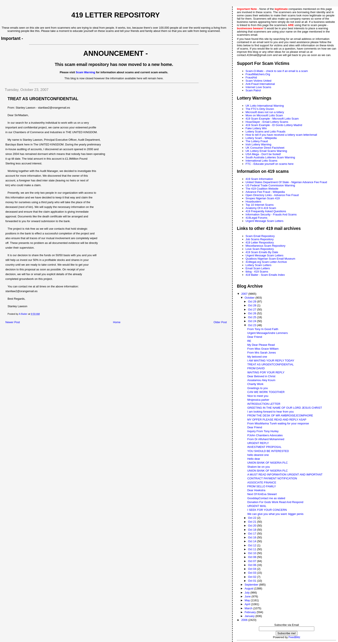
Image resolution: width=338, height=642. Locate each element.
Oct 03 (252, 572)
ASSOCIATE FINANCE (261, 482)
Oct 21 (252, 521)
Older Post (220, 322)
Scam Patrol (253, 90)
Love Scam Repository (260, 249)
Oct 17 (252, 533)
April (248, 604)
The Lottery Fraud (257, 141)
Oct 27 (252, 309)
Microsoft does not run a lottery (265, 112)
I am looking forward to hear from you (270, 411)
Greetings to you (257, 388)
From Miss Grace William (263, 348)
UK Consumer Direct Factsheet (265, 147)
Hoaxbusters (253, 201)
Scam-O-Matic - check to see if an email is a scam (277, 71)
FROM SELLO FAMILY (261, 486)
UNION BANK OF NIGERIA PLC (267, 462)
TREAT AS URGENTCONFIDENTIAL (270, 364)
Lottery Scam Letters (258, 265)
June (248, 596)
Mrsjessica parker (258, 399)
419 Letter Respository (260, 242)
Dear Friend (254, 336)
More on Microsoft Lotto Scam (264, 115)
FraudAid (251, 77)
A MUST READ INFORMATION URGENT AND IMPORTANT (284, 474)
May (248, 600)
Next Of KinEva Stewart (262, 494)
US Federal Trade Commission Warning (270, 185)
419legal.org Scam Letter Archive (266, 261)
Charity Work (255, 384)
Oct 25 (252, 317)
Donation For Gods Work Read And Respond (275, 502)
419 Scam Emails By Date (262, 252)
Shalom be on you (258, 466)
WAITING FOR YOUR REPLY (265, 372)
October (250, 297)
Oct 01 (252, 580)
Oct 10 (252, 553)
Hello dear (253, 458)
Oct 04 (252, 568)
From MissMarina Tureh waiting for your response (278, 423)
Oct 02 (252, 576)
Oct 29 (252, 301)
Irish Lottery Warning (258, 144)
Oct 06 (252, 565)
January (250, 616)
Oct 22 (252, 517)
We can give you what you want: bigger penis (275, 514)
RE (249, 341)
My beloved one (257, 356)
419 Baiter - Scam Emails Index (265, 274)
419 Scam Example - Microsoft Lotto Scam (272, 118)
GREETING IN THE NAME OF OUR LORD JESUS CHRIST (284, 407)
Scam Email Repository (260, 236)
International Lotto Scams (261, 160)
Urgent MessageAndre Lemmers (267, 333)
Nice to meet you (257, 395)
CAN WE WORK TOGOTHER (266, 392)
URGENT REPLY (258, 443)
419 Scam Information (259, 179)
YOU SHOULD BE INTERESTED (268, 451)
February (251, 612)
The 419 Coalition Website (262, 188)
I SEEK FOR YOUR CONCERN (267, 509)
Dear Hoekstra (256, 490)
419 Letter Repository (115, 15)
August (249, 588)
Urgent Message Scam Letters (264, 221)
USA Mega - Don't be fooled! (263, 154)
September (252, 584)
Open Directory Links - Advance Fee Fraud (272, 195)
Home (116, 322)
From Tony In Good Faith (262, 329)
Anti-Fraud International (260, 84)
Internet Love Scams (258, 87)
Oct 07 (252, 561)
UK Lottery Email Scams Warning (266, 151)
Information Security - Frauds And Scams (271, 214)
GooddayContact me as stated (266, 498)
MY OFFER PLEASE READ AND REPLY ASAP (276, 419)
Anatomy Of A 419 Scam (261, 208)
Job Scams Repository (260, 239)
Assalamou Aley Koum (261, 380)
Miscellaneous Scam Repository (265, 245)
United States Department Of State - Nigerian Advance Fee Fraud (286, 182)
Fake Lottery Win (256, 128)
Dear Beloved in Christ (261, 376)
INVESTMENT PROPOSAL (264, 447)
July (247, 592)
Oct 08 (252, 557)
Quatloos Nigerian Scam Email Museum (270, 258)
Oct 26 (252, 313)
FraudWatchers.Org (258, 74)
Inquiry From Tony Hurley (263, 431)
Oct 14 (252, 541)
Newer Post (12, 322)
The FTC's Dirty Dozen (260, 109)
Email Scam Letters (258, 268)
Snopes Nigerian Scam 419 (263, 198)
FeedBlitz (294, 637)
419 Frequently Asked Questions (266, 211)
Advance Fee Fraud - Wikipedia (265, 191)
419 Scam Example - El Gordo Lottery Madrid (274, 125)
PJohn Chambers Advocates (265, 435)
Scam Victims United (258, 80)
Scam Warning (85, 72)
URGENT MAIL (256, 506)
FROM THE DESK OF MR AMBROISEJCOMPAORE (280, 415)
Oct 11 (252, 549)
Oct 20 (252, 525)
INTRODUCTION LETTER (263, 403)
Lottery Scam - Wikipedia (261, 138)
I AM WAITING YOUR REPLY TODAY (270, 360)
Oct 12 (252, 545)
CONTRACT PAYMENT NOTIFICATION (272, 478)
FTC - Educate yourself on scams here (270, 163)
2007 (244, 293)
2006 (244, 620)
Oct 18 (252, 529)
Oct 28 (252, 305)
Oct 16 (252, 537)
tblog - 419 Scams (257, 271)
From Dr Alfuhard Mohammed (265, 439)
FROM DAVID (256, 368)
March (249, 608)
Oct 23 (252, 325)
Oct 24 (252, 321)
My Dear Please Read (261, 344)
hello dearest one (258, 455)
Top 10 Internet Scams (260, 204)
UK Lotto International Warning (265, 105)
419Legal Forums (256, 217)
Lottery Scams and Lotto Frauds (265, 131)
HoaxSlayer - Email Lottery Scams (267, 121)
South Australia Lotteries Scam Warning (270, 157)
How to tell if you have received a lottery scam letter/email (281, 134)
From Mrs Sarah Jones (261, 352)
